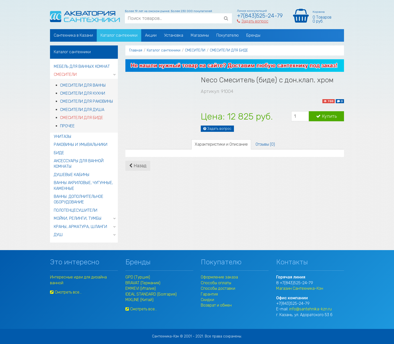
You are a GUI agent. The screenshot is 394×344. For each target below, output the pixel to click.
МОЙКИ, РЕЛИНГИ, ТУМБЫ (78, 218)
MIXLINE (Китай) (139, 299)
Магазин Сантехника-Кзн (299, 288)
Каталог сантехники (119, 35)
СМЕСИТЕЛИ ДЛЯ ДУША (82, 109)
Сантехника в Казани (73, 35)
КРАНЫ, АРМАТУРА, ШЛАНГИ (80, 226)
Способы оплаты (216, 282)
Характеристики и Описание (221, 144)
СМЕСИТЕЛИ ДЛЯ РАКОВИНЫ (86, 101)
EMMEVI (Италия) (140, 288)
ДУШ (58, 234)
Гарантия (209, 294)
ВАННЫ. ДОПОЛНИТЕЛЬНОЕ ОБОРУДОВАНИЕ (78, 199)
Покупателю (227, 35)
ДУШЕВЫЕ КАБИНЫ (71, 174)
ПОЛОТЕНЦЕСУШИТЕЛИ (75, 210)
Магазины (200, 35)
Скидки (207, 299)
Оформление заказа (219, 277)
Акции (151, 35)
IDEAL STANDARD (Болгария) (151, 294)
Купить (326, 116)
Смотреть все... (66, 292)
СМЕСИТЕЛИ (65, 74)
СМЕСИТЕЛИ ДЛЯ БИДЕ (81, 117)
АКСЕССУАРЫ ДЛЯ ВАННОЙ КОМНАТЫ (79, 163)
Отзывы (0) (265, 144)
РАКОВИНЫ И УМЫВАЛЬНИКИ (80, 144)
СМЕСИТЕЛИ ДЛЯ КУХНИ (82, 93)
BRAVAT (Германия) (142, 282)
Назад (137, 165)
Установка (173, 35)
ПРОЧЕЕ (67, 126)
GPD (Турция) (137, 277)
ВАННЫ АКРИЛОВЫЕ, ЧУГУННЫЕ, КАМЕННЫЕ (83, 185)
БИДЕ (59, 152)
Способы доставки (218, 288)
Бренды (253, 35)
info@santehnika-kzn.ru (310, 309)
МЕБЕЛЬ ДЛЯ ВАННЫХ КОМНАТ (82, 66)
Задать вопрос (252, 21)
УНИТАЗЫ (62, 136)
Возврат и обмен (216, 305)
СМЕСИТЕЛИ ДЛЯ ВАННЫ (83, 85)
